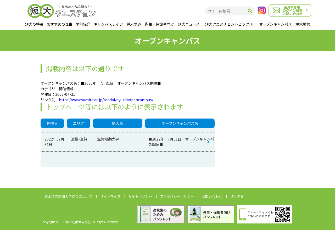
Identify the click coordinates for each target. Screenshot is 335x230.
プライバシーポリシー (177, 196)
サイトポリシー (140, 196)
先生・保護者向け (159, 24)
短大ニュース (189, 24)
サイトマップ (110, 196)
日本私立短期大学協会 (68, 196)
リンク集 (237, 196)
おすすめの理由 (59, 24)
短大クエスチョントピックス (229, 24)
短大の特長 (34, 24)
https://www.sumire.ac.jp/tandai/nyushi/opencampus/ (106, 99)
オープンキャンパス (275, 24)
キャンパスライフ (108, 24)
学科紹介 (83, 24)
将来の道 (133, 24)
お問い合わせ (212, 196)
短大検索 (302, 24)
